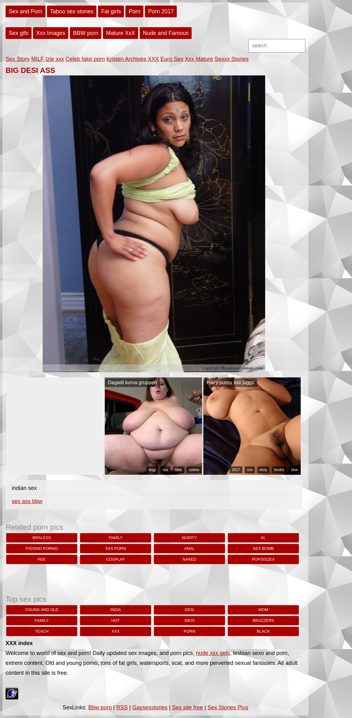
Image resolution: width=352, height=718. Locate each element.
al (263, 537)
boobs (279, 470)
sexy (263, 470)
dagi (152, 470)
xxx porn (115, 548)
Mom (263, 609)
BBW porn (85, 33)
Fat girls (111, 11)
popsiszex (263, 559)
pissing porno (42, 548)
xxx (165, 470)
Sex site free (187, 707)
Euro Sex (171, 59)
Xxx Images (50, 33)
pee (42, 559)
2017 (236, 470)
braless (41, 537)
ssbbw (194, 470)
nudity (189, 537)
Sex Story (18, 59)
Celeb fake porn (85, 59)
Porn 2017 (161, 11)
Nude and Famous (166, 33)
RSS (122, 707)
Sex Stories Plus (227, 707)
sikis (189, 620)
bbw (178, 470)
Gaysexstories (150, 707)
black (263, 631)
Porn (134, 11)
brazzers (263, 620)
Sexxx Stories (231, 59)
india (115, 609)
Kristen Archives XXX (132, 59)
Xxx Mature (199, 59)
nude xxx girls (213, 653)
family (115, 537)
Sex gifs (18, 33)
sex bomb (263, 548)
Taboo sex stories (71, 11)
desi (189, 609)
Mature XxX (120, 33)
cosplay (115, 559)
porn (189, 631)
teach (42, 631)
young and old (41, 609)
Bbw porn (100, 707)
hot (115, 620)
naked (190, 559)
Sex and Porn (25, 11)
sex (17, 501)
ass (27, 501)
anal (189, 548)
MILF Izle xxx (47, 59)
